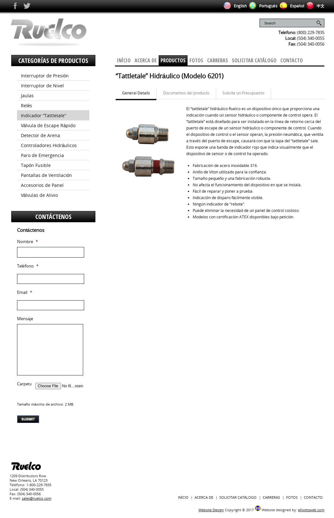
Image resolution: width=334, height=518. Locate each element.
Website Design (211, 509)
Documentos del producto (186, 93)
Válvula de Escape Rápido (48, 125)
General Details (136, 93)
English (234, 6)
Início (124, 60)
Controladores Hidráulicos (49, 145)
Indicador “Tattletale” (43, 115)
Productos (173, 60)
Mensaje (25, 318)
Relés (26, 105)
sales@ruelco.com (36, 498)
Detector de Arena (40, 135)
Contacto (291, 60)
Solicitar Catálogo (254, 60)
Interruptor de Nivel (42, 86)
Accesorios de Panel (42, 185)
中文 (314, 6)
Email (24, 292)
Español (290, 6)
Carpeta (24, 384)
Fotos (196, 60)
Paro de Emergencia (42, 155)
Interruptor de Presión (45, 76)
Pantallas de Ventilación (46, 175)
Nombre (27, 241)
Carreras (217, 60)
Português (262, 6)
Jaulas (27, 95)
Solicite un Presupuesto (243, 93)
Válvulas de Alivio (39, 195)
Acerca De (146, 60)
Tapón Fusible (36, 165)
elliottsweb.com (311, 509)
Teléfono (28, 266)
